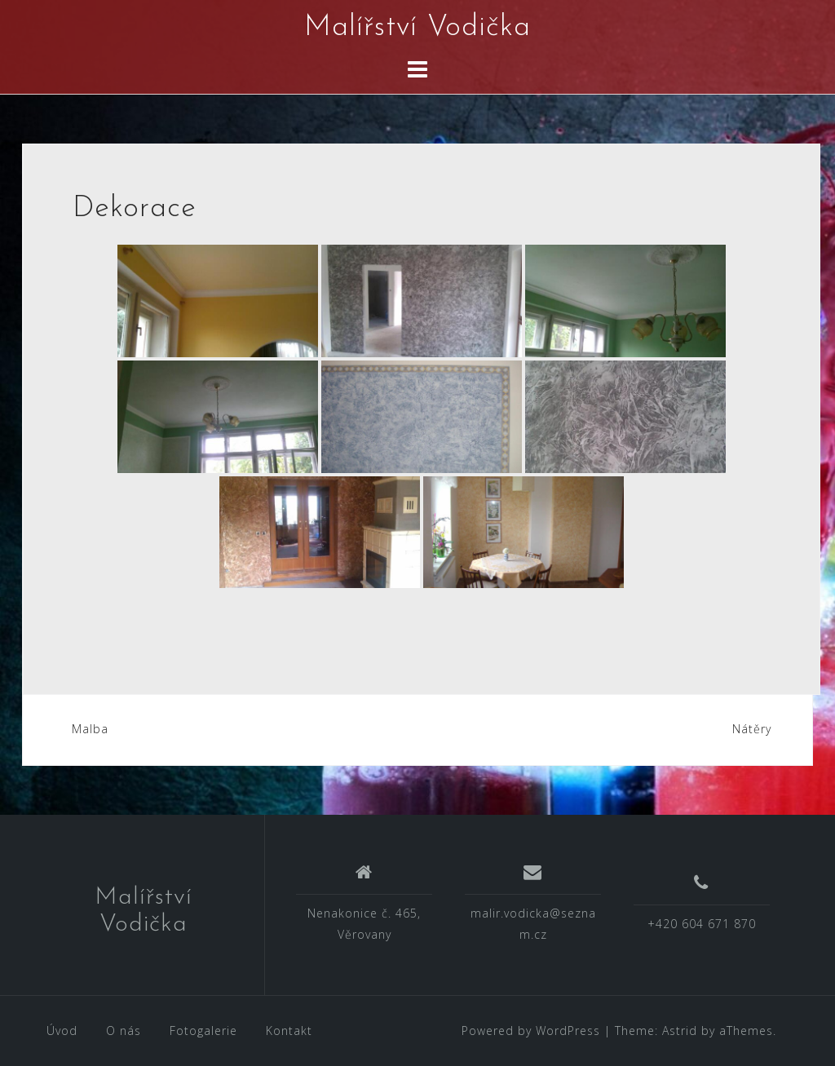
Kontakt (289, 1030)
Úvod (61, 1030)
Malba (90, 728)
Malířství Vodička (417, 27)
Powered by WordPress (531, 1030)
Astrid (679, 1030)
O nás (123, 1030)
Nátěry (751, 728)
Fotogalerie (203, 1030)
